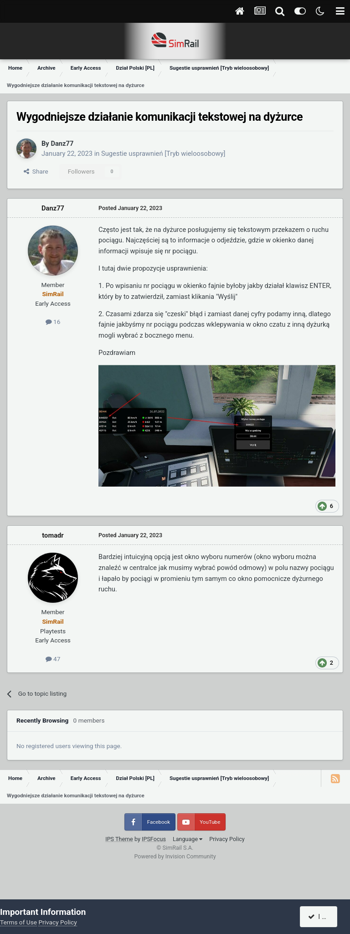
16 (53, 321)
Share (36, 171)
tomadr (52, 535)
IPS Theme (119, 839)
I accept (323, 917)
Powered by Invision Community (175, 856)
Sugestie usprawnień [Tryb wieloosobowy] (163, 153)
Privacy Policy (227, 839)
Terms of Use (18, 922)
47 (53, 658)
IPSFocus (154, 839)
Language (187, 839)
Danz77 (62, 143)
